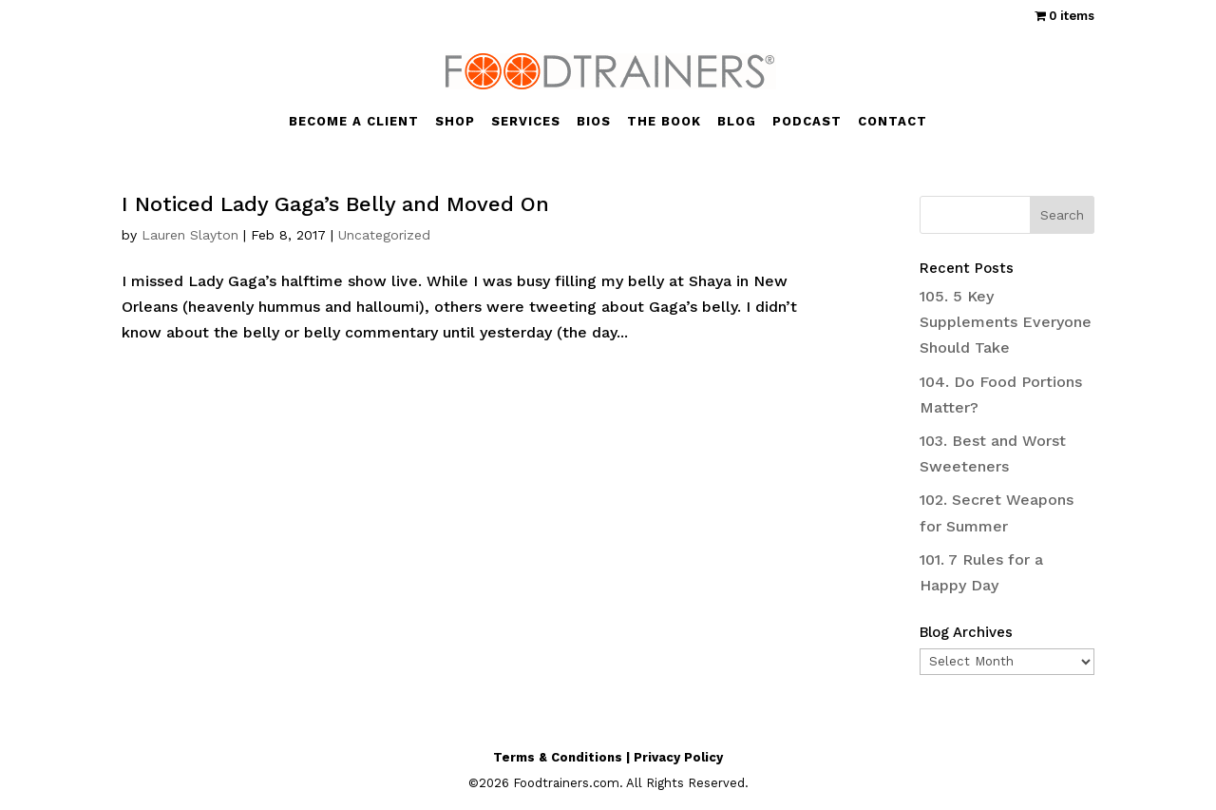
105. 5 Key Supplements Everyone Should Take (1006, 322)
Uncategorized (384, 234)
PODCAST (807, 121)
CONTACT (892, 121)
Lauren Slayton (190, 234)
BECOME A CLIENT (354, 121)
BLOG (736, 121)
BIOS (594, 121)
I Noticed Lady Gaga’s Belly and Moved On (335, 204)
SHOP (455, 121)
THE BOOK (664, 121)
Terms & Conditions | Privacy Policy (608, 757)
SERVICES (525, 121)
